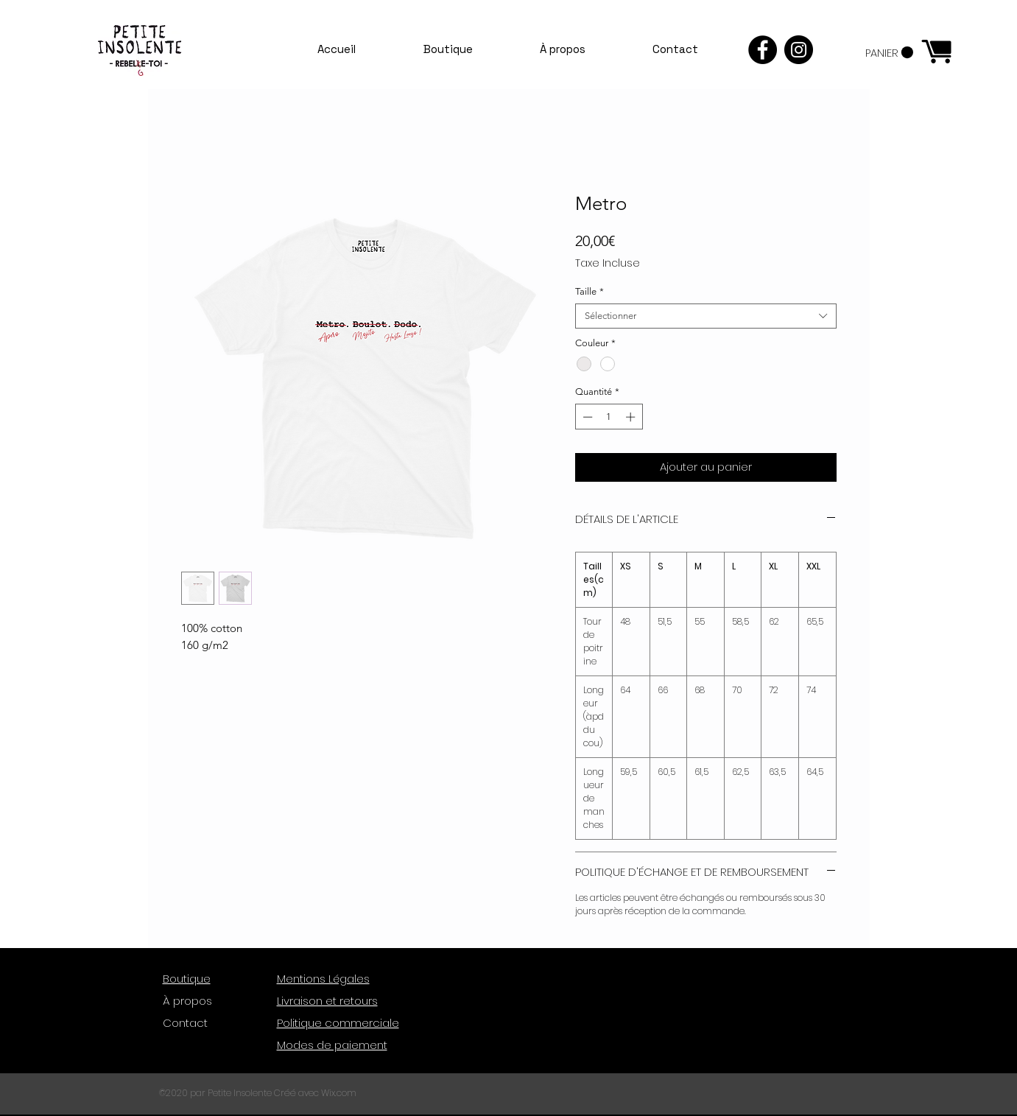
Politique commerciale (338, 1023)
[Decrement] (586, 416)
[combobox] (706, 316)
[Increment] (632, 416)
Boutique (187, 978)
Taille (589, 291)
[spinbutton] (608, 416)
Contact (185, 1023)
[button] (889, 52)
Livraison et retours (327, 1000)
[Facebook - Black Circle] (762, 49)
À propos (187, 1000)
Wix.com (338, 1093)
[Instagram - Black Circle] (798, 49)
